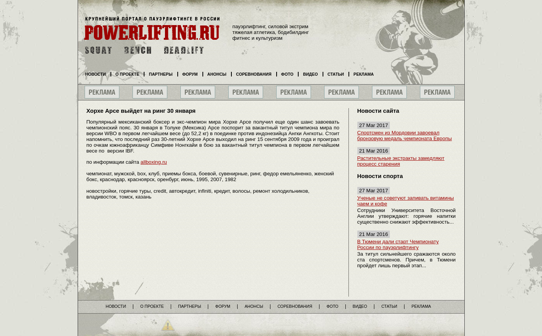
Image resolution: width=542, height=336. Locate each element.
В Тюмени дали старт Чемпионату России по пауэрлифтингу (398, 244)
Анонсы (217, 74)
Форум (190, 74)
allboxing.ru (154, 162)
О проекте (127, 74)
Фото (287, 74)
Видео (310, 74)
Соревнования (254, 74)
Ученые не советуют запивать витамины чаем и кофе (405, 201)
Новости (95, 74)
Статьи (336, 74)
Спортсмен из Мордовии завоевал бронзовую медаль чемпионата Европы (404, 135)
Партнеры (160, 74)
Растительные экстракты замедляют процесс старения (401, 161)
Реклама (363, 74)
